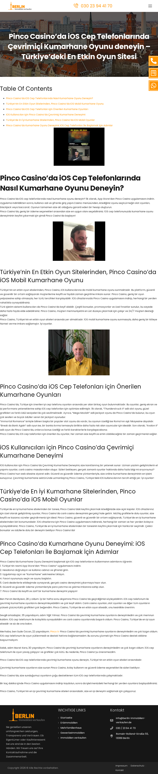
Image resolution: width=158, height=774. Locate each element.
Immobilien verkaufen (73, 737)
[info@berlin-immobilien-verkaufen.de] (113, 720)
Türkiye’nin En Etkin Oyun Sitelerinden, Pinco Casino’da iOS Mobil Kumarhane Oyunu (55, 103)
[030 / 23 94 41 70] (113, 728)
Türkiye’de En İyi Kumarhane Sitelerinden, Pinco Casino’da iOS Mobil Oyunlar (50, 120)
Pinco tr (54, 631)
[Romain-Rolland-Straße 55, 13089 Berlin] (113, 736)
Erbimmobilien (68, 722)
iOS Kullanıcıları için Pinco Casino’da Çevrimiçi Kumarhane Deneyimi (45, 114)
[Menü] (140, 6)
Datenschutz (137, 765)
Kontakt (120, 770)
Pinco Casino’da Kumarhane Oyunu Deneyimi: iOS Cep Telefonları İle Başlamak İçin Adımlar (59, 125)
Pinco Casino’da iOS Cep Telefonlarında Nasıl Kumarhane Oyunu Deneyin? (49, 98)
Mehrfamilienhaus (71, 728)
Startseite (66, 717)
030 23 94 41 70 (96, 6)
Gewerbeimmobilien (72, 733)
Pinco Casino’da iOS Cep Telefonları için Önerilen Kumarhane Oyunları (47, 109)
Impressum (122, 765)
